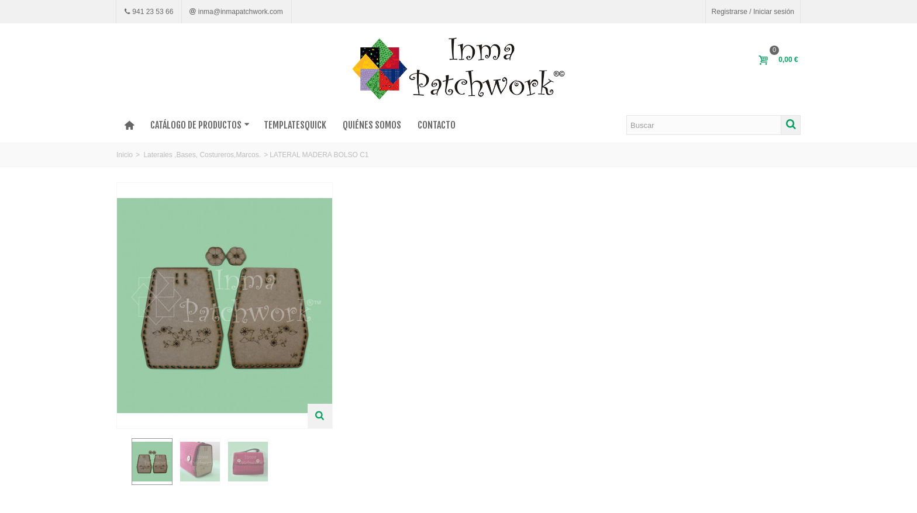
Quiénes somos (372, 125)
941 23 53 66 (151, 12)
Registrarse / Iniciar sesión (753, 12)
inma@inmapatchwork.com (239, 12)
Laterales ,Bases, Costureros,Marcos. (202, 155)
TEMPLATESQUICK (295, 125)
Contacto (437, 125)
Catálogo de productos (200, 125)
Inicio (124, 155)
